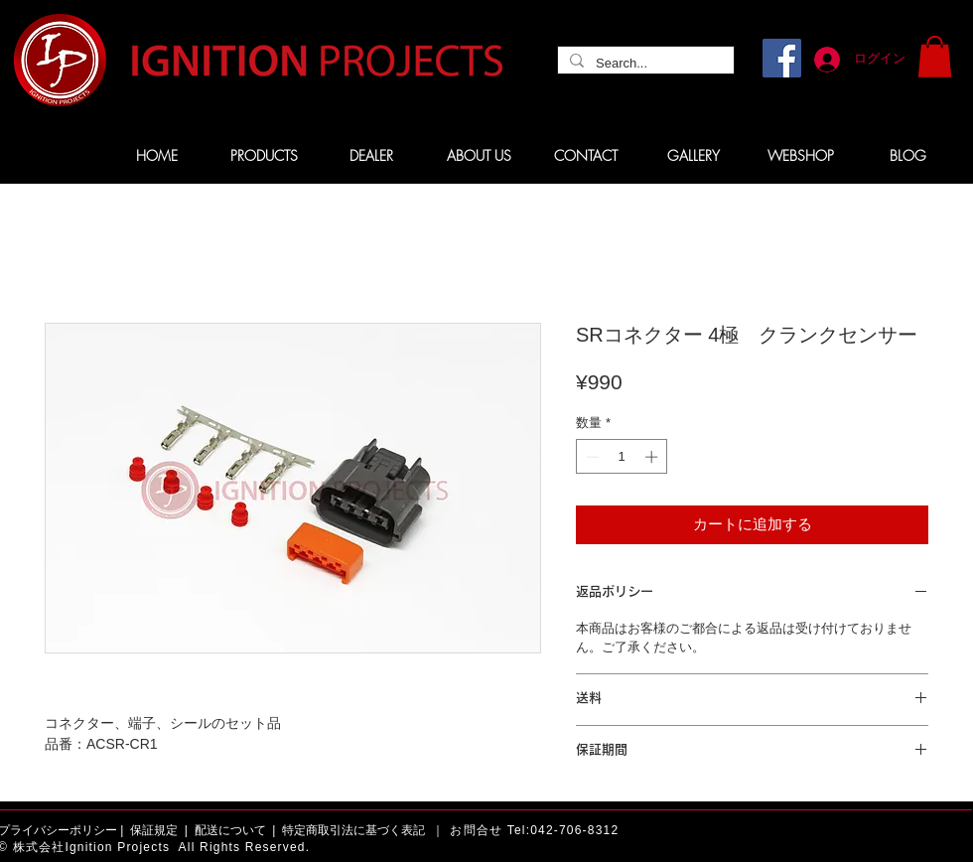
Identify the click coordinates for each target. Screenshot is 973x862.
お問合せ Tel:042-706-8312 (534, 830)
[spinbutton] (622, 457)
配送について (230, 830)
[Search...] (644, 63)
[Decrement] (591, 457)
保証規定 (154, 830)
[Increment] (653, 457)
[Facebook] (782, 58)
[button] (934, 56)
